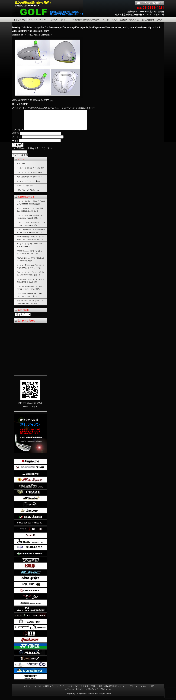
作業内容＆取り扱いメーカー (86, 19)
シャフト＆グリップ (60, 19)
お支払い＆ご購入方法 (25, 189)
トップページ (20, 19)
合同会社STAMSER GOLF (89, 697)
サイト (15, 144)
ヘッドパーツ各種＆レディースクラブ (30, 172)
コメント (18, 133)
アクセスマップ (109, 19)
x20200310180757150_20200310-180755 (30, 31)
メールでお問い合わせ (150, 3)
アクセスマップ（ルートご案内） (29, 185)
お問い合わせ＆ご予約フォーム (28, 194)
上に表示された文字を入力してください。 (33, 152)
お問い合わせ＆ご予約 (152, 19)
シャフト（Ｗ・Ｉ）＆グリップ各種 (29, 176)
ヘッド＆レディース (38, 19)
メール (17, 141)
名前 (15, 137)
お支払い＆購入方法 (129, 19)
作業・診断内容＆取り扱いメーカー (29, 180)
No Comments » (44, 35)
